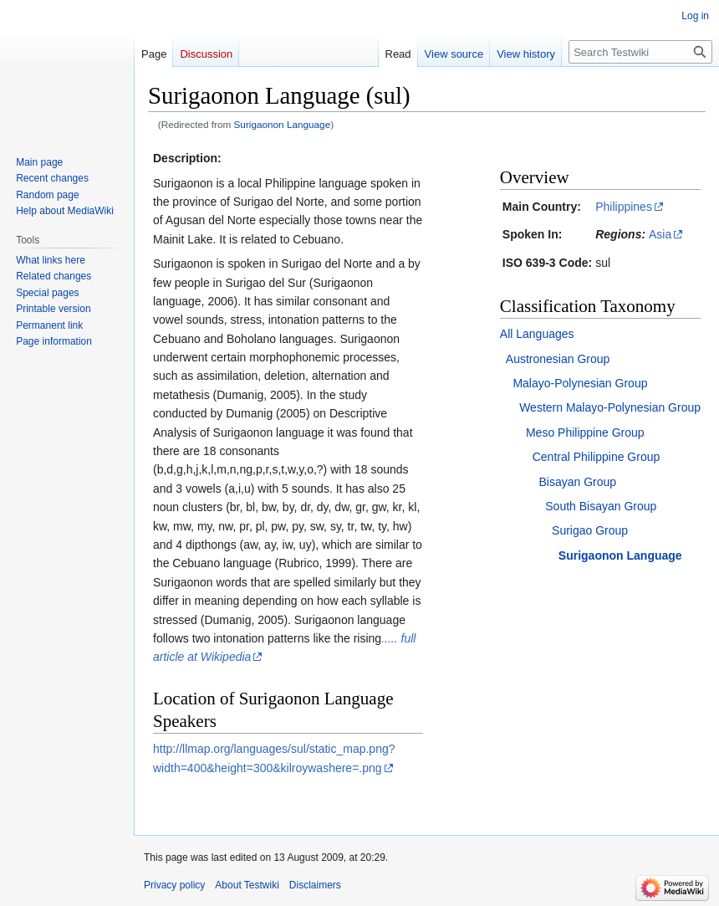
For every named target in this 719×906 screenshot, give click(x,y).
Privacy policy (174, 885)
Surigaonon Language (282, 124)
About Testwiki (246, 885)
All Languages (537, 333)
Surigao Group (590, 530)
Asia (660, 234)
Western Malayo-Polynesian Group (610, 407)
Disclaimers (315, 885)
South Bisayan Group (600, 506)
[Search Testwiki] (640, 52)
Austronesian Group (558, 359)
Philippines (623, 206)
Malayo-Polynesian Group (579, 383)
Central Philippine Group (596, 456)
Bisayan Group (578, 482)
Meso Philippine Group (585, 432)
